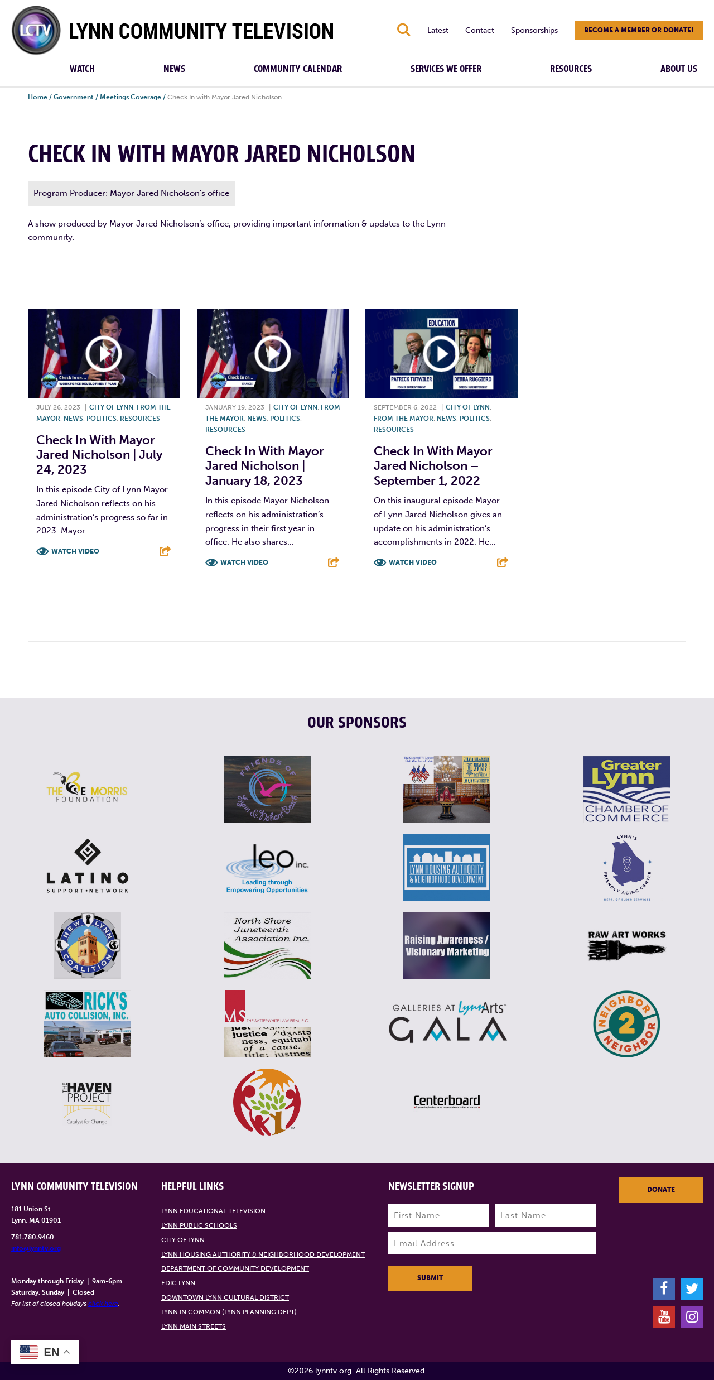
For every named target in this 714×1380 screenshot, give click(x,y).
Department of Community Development (235, 1268)
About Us (678, 69)
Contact (479, 30)
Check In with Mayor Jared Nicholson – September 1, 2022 (433, 466)
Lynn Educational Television (213, 1211)
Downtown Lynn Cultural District (225, 1297)
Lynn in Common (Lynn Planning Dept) (229, 1312)
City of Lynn (111, 407)
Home (37, 97)
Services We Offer (446, 69)
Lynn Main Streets (193, 1326)
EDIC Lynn (178, 1283)
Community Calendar (298, 69)
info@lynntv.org (36, 1248)
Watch (82, 69)
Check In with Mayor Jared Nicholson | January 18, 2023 (264, 466)
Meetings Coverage (130, 97)
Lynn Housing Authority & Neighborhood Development (263, 1254)
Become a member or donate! (638, 30)
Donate (661, 1190)
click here (103, 1303)
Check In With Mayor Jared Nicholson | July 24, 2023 (99, 454)
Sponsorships (534, 30)
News (174, 69)
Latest (437, 30)
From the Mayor (403, 418)
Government (74, 97)
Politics (101, 418)
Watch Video (75, 551)
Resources (571, 69)
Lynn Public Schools (199, 1225)
